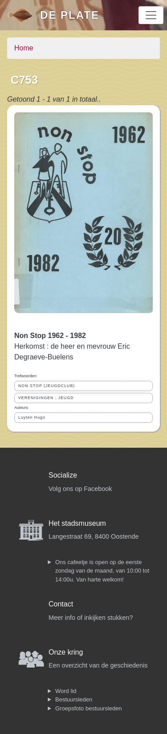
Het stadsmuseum (77, 523)
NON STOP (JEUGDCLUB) (46, 385)
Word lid (65, 691)
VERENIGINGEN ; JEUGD (46, 398)
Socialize (63, 475)
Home (23, 48)
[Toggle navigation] (150, 15)
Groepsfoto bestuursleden (88, 708)
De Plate (69, 15)
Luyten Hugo (31, 417)
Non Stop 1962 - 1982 (50, 335)
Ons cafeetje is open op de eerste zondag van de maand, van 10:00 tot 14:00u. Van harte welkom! (102, 571)
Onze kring (66, 652)
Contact (61, 604)
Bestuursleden (73, 699)
